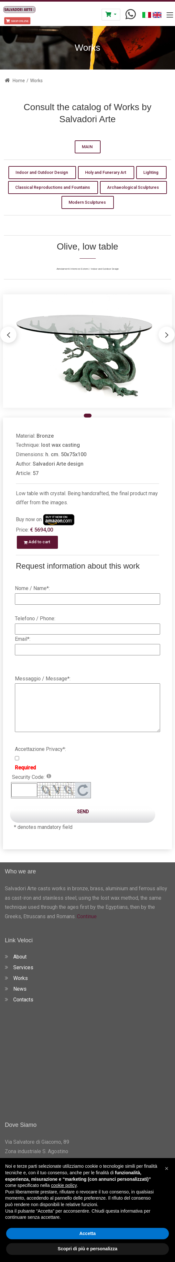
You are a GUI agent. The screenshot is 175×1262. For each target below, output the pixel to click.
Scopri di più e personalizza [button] (87, 1248)
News (20, 989)
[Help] (49, 775)
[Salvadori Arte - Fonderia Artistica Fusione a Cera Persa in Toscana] (19, 9)
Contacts (23, 1000)
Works (20, 978)
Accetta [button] (87, 1233)
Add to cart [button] (37, 541)
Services (23, 967)
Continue (86, 916)
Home (15, 80)
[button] (167, 335)
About (20, 957)
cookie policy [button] (64, 1185)
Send (83, 811)
